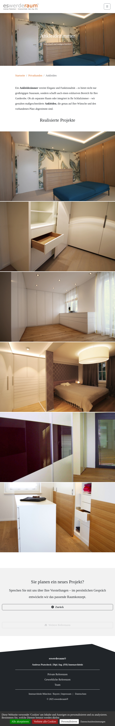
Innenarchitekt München (40, 694)
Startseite (20, 75)
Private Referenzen (57, 674)
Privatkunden (35, 75)
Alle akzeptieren (20, 721)
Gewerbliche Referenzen (58, 679)
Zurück (57, 607)
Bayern (56, 694)
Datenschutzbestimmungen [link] (92, 721)
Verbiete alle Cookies (45, 721)
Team (57, 684)
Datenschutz (80, 694)
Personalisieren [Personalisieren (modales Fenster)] (69, 721)
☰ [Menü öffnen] (107, 6)
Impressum (66, 694)
